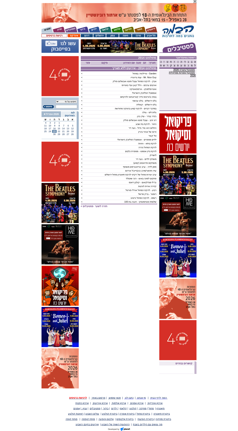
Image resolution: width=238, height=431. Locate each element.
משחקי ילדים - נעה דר (146, 159)
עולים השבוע (92, 413)
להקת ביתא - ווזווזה (147, 143)
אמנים (76, 408)
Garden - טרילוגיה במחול (144, 73)
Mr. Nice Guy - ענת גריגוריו (143, 77)
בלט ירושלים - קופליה (146, 104)
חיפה (125, 35)
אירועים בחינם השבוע (87, 424)
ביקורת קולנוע (109, 413)
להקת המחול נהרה (147, 147)
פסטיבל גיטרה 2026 (184, 70)
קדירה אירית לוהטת (147, 186)
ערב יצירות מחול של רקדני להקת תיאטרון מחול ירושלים (130, 174)
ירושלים (99, 35)
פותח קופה (71, 419)
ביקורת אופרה (127, 413)
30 (54, 134)
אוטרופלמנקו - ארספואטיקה (142, 89)
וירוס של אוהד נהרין (147, 132)
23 (54, 131)
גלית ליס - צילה (149, 112)
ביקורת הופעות (146, 419)
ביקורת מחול (143, 413)
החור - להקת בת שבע (146, 124)
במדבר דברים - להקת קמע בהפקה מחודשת (135, 108)
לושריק (153, 155)
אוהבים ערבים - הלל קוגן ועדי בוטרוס (139, 85)
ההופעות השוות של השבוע (115, 424)
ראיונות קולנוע (75, 413)
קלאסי (123, 408)
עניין (84, 408)
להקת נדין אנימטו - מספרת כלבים (140, 151)
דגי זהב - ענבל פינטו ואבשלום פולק (139, 120)
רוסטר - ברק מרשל (147, 194)
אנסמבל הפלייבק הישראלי (144, 93)
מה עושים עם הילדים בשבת (147, 424)
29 (59, 134)
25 (45, 131)
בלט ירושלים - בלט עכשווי (144, 100)
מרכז (138, 35)
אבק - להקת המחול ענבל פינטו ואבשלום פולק (134, 81)
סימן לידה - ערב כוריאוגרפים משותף (139, 167)
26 (72, 134)
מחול (151, 408)
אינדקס (74, 35)
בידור (105, 408)
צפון (112, 35)
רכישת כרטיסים (54, 35)
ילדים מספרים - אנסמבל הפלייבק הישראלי (136, 139)
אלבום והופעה (106, 419)
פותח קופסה (88, 419)
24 (50, 131)
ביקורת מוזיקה (163, 419)
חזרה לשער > (94, 206)
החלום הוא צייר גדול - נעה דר (142, 128)
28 (63, 134)
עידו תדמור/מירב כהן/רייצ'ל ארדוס (140, 170)
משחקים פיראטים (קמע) (145, 163)
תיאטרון (160, 408)
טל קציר (152, 135)
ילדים (114, 408)
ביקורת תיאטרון (162, 413)
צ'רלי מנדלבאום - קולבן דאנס (142, 182)
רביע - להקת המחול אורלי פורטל (141, 190)
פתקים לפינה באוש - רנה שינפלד (141, 178)
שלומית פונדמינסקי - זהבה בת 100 (140, 202)
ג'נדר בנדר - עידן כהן (146, 116)
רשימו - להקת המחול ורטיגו (143, 198)
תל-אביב (151, 35)
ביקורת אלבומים (125, 419)
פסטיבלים (95, 408)
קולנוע (133, 408)
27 (68, 134)
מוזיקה (142, 408)
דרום (86, 35)
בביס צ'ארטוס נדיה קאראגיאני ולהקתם (138, 97)
